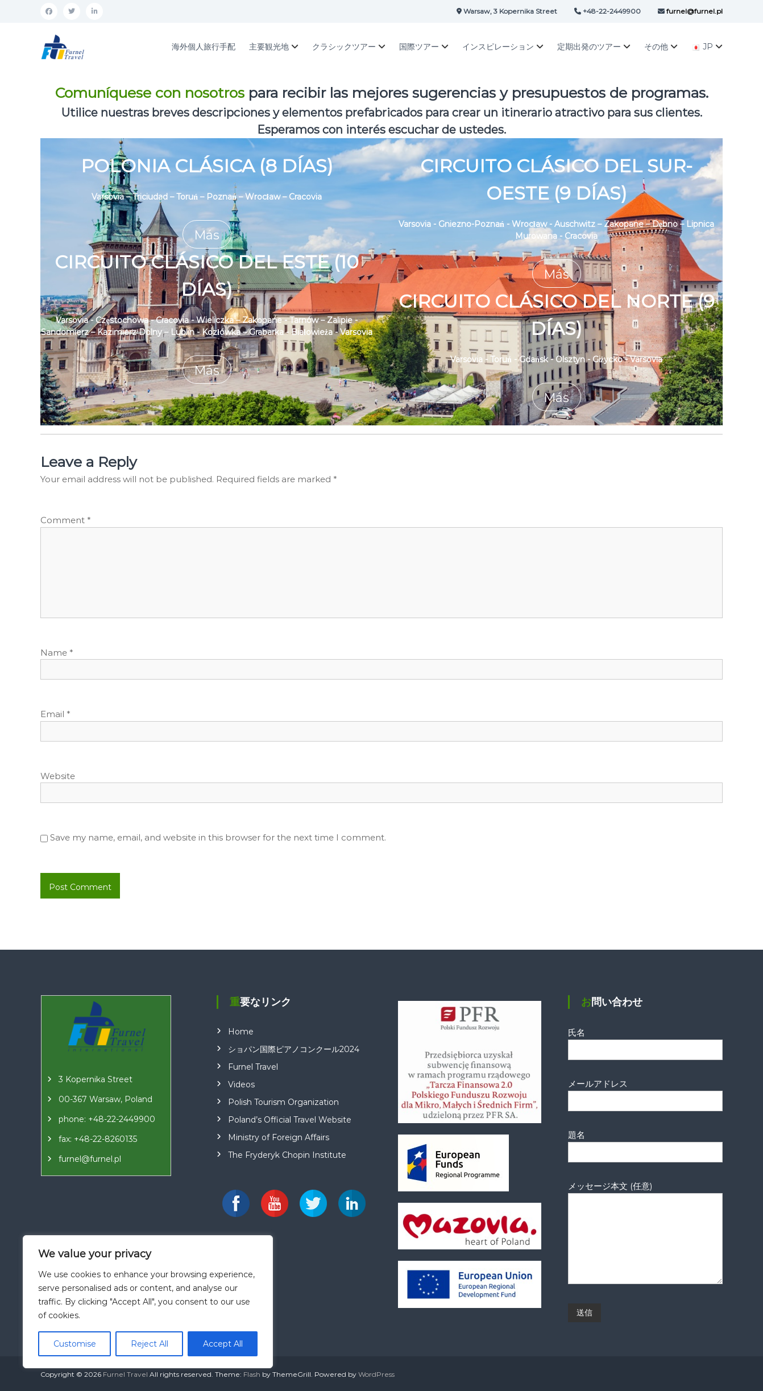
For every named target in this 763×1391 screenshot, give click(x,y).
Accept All (223, 1344)
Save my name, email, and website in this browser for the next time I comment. (218, 837)
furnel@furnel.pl (90, 1158)
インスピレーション (498, 47)
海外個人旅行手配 (203, 47)
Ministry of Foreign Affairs (278, 1137)
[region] (148, 1301)
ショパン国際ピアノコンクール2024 (293, 1049)
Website (57, 775)
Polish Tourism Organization (283, 1101)
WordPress (376, 1373)
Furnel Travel (253, 1066)
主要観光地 (269, 47)
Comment (65, 520)
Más (207, 234)
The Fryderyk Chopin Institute (287, 1154)
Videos (241, 1084)
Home (241, 1031)
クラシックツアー (344, 47)
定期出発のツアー (589, 47)
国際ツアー (419, 47)
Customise (74, 1344)
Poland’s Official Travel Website (289, 1119)
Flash (251, 1373)
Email (55, 714)
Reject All (149, 1344)
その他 (656, 47)
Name (56, 652)
